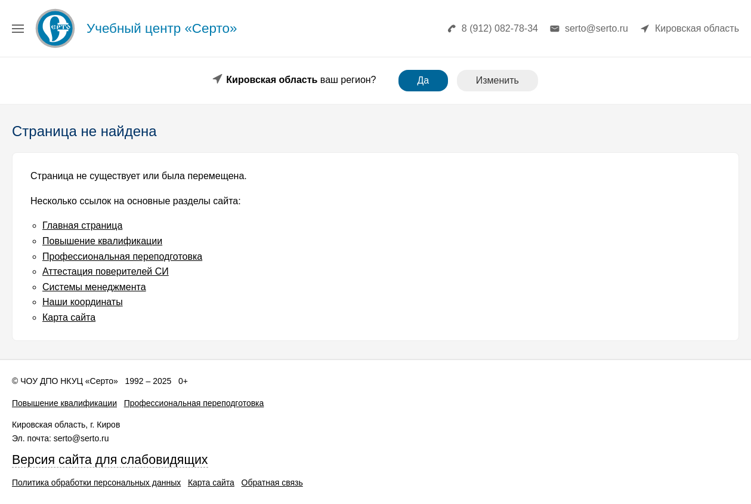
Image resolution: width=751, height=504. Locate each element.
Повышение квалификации (102, 241)
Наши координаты (82, 302)
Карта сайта (68, 317)
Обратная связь (272, 482)
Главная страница (82, 225)
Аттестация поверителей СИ (105, 271)
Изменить (497, 80)
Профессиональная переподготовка (122, 256)
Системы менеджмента (94, 287)
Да (423, 80)
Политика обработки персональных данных (96, 482)
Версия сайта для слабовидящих (110, 460)
